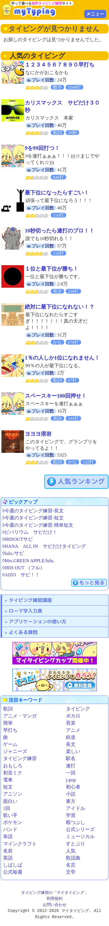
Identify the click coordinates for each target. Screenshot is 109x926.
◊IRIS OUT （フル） (23, 567)
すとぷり (75, 844)
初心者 (73, 787)
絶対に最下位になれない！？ (59, 307)
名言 (70, 865)
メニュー (95, 14)
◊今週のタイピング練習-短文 (33, 517)
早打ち (10, 730)
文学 (70, 872)
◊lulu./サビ (13, 553)
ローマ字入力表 (25, 610)
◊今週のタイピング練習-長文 (33, 510)
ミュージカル (80, 836)
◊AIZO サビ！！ (21, 574)
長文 (70, 744)
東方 (70, 801)
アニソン (12, 794)
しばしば (12, 865)
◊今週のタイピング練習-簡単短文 (37, 525)
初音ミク (12, 773)
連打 (70, 765)
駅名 (70, 758)
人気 (70, 851)
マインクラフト (20, 844)
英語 (8, 858)
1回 (6, 808)
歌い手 (10, 815)
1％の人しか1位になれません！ (62, 358)
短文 (8, 787)
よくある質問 (23, 632)
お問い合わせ (54, 905)
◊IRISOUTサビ (17, 539)
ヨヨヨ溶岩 (38, 434)
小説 (70, 794)
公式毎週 (12, 872)
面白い (10, 801)
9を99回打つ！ (42, 148)
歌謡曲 (73, 858)
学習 (70, 815)
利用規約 (55, 898)
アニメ (73, 730)
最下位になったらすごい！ (57, 193)
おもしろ (12, 765)
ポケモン (12, 822)
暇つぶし (75, 822)
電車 (8, 780)
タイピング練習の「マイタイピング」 (54, 893)
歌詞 (8, 709)
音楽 (70, 723)
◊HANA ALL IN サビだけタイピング (44, 546)
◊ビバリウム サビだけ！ (29, 532)
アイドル (75, 808)
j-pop (71, 780)
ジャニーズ (15, 751)
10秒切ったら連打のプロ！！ (59, 231)
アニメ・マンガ (20, 716)
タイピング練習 (20, 758)
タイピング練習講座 (30, 600)
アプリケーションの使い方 (37, 621)
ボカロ (73, 716)
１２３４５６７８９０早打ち (59, 65)
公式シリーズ (80, 829)
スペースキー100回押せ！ (55, 396)
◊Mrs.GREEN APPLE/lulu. (28, 560)
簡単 (8, 723)
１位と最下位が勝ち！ (51, 269)
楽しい (73, 751)
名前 (8, 851)
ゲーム (10, 744)
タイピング (78, 709)
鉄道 (70, 737)
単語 (8, 836)
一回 (70, 773)
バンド (10, 829)
